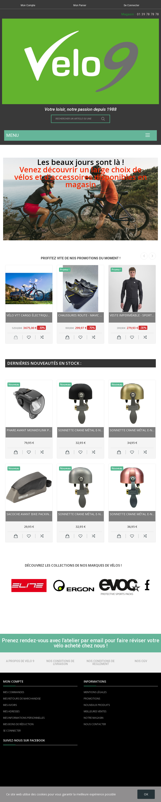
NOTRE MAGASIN (93, 718)
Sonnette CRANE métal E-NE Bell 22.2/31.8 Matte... (80, 514)
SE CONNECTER (12, 730)
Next (152, 256)
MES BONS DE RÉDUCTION (18, 724)
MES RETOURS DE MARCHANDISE (22, 698)
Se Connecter (131, 5)
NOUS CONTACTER (95, 724)
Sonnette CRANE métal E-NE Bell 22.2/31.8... (132, 514)
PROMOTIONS (92, 698)
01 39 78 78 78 (148, 14)
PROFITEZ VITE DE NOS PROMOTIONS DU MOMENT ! (80, 258)
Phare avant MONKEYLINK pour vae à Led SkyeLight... (29, 430)
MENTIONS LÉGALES (95, 692)
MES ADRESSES (11, 711)
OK (146, 794)
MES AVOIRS (10, 705)
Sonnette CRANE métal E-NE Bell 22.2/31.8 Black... (80, 430)
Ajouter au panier (67, 337)
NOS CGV (141, 661)
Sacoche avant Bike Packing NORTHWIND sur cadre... (29, 514)
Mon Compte (28, 5)
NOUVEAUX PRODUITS (97, 705)
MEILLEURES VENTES (95, 711)
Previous (144, 256)
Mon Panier (79, 5)
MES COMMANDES (13, 692)
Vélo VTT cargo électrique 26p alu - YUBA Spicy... (29, 315)
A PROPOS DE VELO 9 (20, 661)
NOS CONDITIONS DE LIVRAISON (60, 662)
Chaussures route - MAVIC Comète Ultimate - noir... (80, 315)
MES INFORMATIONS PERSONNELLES (24, 718)
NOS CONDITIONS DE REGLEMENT (101, 662)
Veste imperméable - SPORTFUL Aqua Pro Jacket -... (132, 315)
